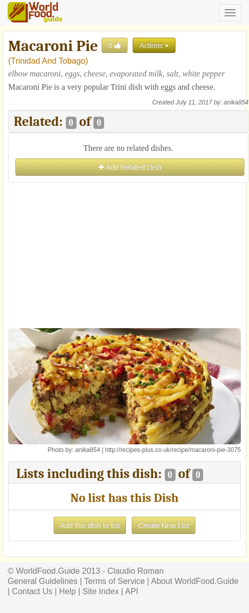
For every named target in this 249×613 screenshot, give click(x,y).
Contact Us (32, 591)
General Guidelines (43, 581)
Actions (154, 45)
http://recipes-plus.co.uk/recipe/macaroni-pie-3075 (173, 450)
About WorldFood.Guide (194, 581)
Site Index (101, 591)
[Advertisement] (128, 256)
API (131, 591)
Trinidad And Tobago (48, 61)
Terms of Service (114, 581)
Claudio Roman (136, 571)
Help (67, 591)
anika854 (235, 102)
